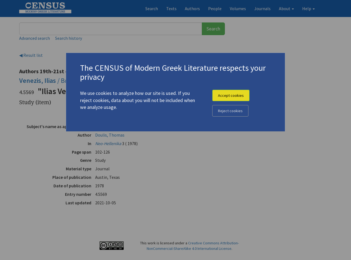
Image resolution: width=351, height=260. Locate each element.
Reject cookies (230, 110)
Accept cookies (231, 95)
